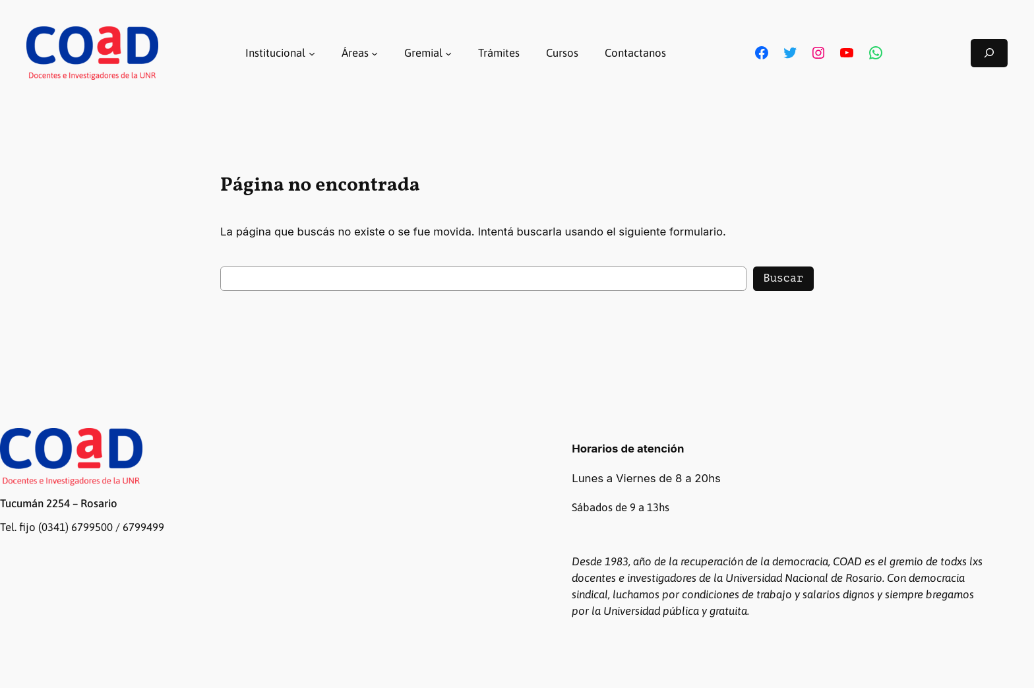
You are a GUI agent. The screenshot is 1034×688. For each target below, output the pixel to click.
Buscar (783, 278)
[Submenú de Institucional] (312, 52)
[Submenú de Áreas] (374, 52)
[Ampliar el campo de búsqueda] (989, 53)
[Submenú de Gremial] (448, 52)
